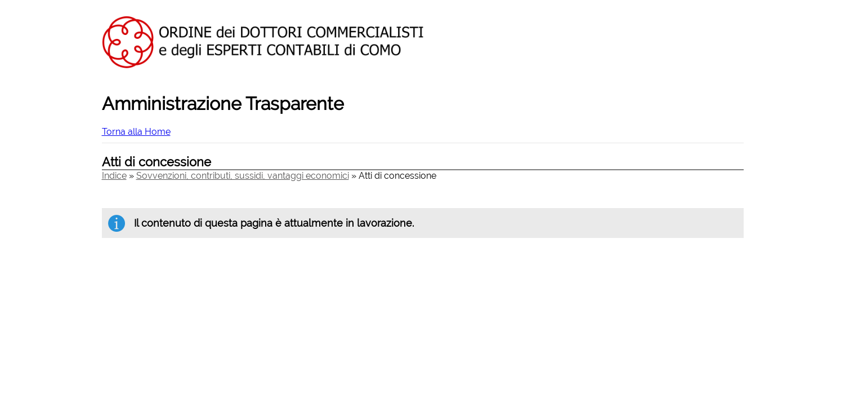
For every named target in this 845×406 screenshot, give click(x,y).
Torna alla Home (136, 131)
